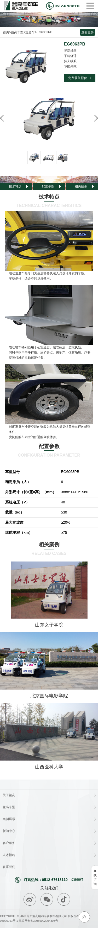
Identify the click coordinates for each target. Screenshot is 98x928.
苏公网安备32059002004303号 (38, 920)
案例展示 (9, 819)
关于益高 (9, 795)
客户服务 (9, 843)
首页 (6, 32)
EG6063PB (44, 32)
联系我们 (9, 867)
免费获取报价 (77, 78)
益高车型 (17, 32)
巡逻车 (30, 32)
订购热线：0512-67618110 (49, 880)
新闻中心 (9, 831)
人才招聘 (9, 855)
